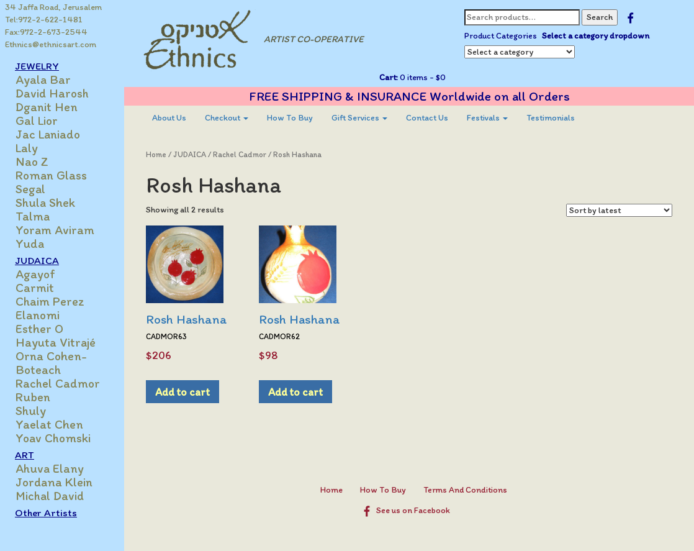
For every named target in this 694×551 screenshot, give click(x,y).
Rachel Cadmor (58, 383)
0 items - (422, 77)
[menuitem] (169, 118)
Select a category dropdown (595, 35)
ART (24, 455)
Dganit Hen (47, 107)
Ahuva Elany (50, 468)
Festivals (487, 117)
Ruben (33, 397)
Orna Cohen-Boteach (51, 362)
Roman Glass (51, 175)
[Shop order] (619, 210)
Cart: (388, 77)
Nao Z (32, 161)
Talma (33, 216)
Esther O (39, 328)
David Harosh (52, 93)
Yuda (30, 243)
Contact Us (427, 117)
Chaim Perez (50, 301)
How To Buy (290, 117)
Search (600, 17)
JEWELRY (37, 66)
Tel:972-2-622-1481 (44, 19)
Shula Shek (45, 202)
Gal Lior (37, 120)
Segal (30, 189)
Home (156, 154)
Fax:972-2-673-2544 (46, 32)
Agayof (35, 274)
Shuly (31, 410)
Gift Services (359, 117)
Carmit (35, 287)
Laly (27, 148)
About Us (169, 117)
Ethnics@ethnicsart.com (50, 44)
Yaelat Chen (49, 424)
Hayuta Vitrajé (56, 342)
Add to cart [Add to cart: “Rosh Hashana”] (182, 391)
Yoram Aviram (55, 230)
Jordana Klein (54, 482)
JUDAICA (37, 260)
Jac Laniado (48, 134)
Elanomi (38, 315)
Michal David (50, 496)
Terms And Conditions (465, 490)
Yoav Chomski (53, 438)
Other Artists (46, 512)
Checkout (226, 117)
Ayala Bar (43, 79)
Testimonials (550, 117)
